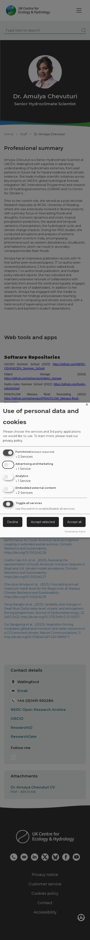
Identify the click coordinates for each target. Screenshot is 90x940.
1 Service (23, 469)
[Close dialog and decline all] (87, 405)
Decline (12, 522)
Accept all (74, 522)
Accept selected (43, 522)
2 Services (24, 457)
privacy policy (12, 440)
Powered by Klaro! (75, 531)
